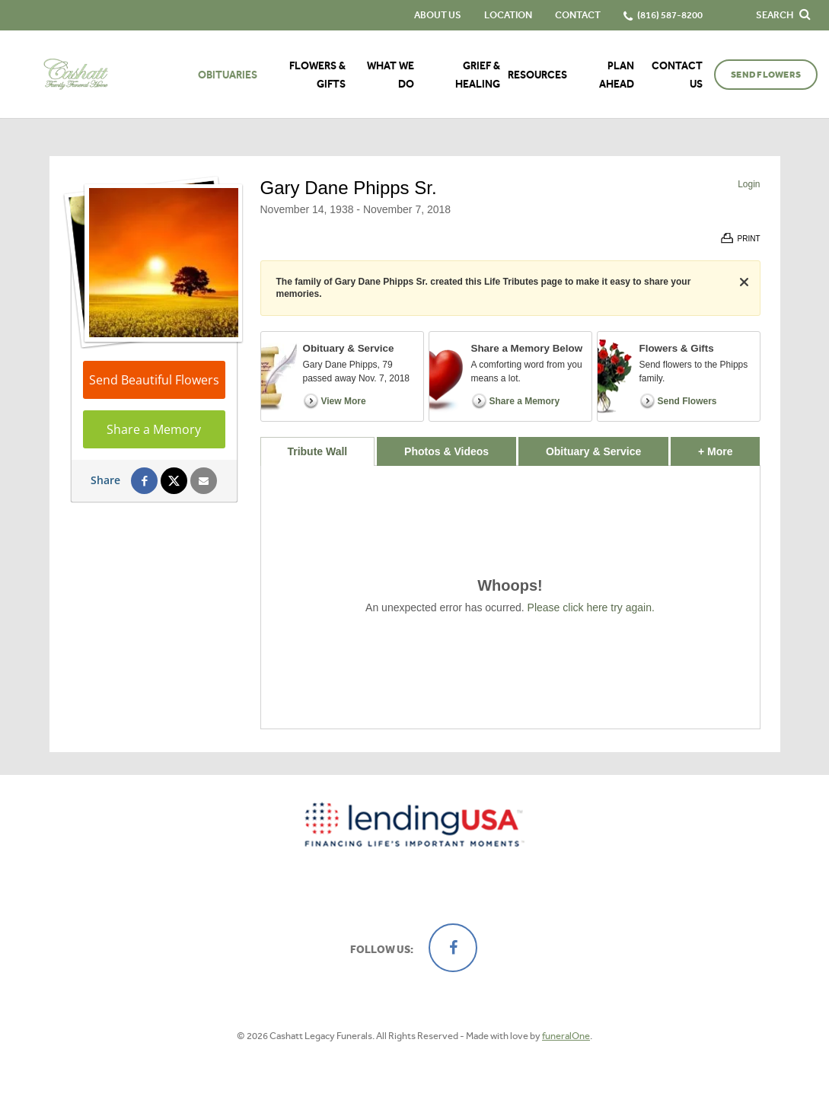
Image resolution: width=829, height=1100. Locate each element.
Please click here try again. (591, 607)
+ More (729, 447)
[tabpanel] (510, 597)
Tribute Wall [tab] (317, 451)
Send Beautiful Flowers (154, 379)
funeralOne (566, 1035)
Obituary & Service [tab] (593, 451)
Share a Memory (154, 429)
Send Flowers (766, 74)
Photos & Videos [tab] (446, 451)
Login (749, 184)
